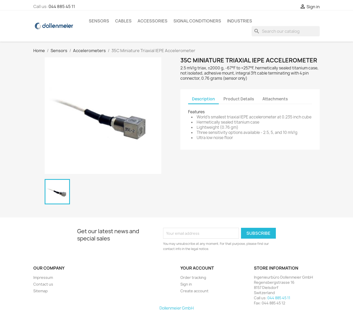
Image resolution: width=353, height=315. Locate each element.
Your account (197, 268)
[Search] (286, 31)
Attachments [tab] (275, 99)
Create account (194, 290)
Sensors (99, 21)
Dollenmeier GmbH (176, 308)
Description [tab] (203, 99)
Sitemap (40, 290)
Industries (239, 21)
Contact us (43, 284)
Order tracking (193, 277)
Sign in (186, 284)
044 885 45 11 (62, 6)
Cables (123, 21)
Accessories (152, 21)
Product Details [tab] (238, 99)
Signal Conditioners (197, 21)
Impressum (43, 277)
